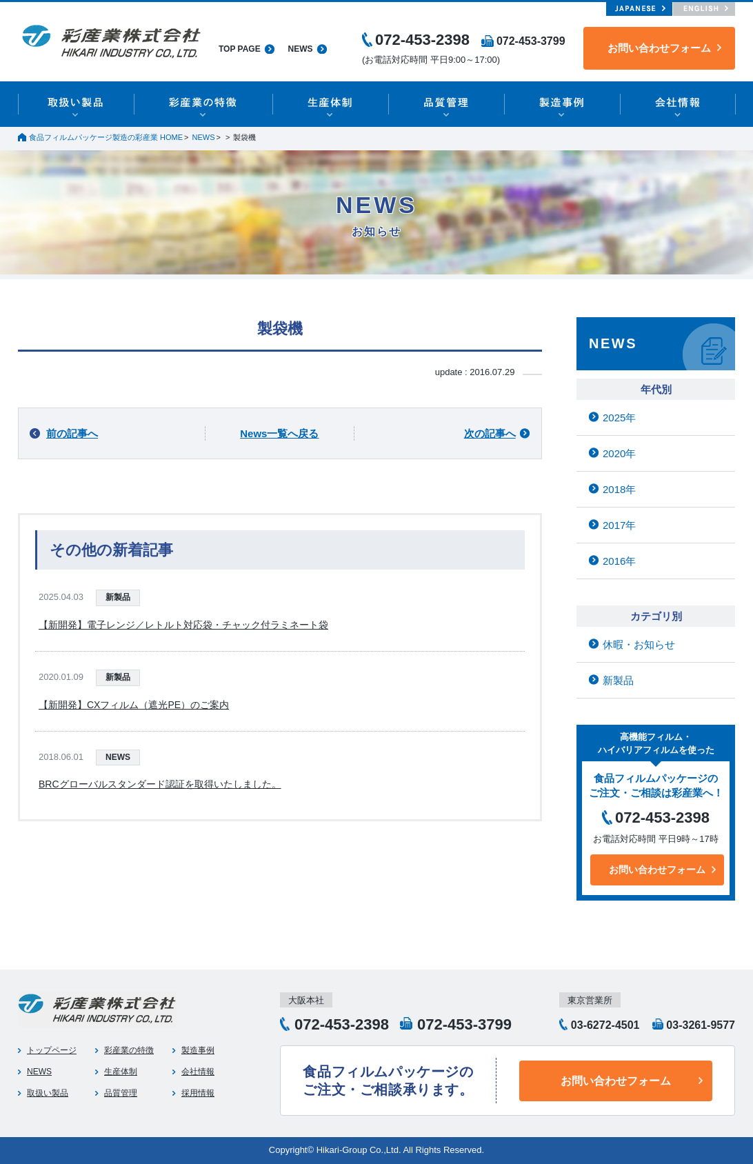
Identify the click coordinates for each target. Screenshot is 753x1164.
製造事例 (197, 1050)
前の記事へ (72, 433)
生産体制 (120, 1071)
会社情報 (197, 1071)
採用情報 (197, 1093)
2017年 (619, 525)
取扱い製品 (47, 1093)
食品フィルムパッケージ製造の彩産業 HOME (106, 137)
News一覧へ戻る (279, 433)
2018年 (619, 489)
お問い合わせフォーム (659, 48)
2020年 (619, 453)
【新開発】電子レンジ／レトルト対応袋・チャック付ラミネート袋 (183, 624)
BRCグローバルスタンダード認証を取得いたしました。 (160, 784)
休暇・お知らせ (639, 644)
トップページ (52, 1050)
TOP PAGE (240, 49)
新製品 (118, 597)
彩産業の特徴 (129, 1050)
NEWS (300, 49)
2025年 (619, 417)
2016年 (619, 561)
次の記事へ (490, 433)
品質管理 (120, 1093)
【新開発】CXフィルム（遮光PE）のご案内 (134, 704)
